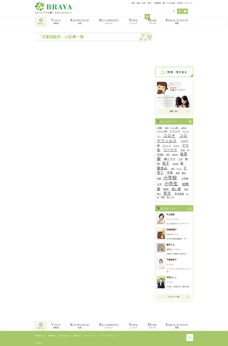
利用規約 (52, 336)
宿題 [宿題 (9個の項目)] (159, 178)
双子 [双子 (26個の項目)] (165, 163)
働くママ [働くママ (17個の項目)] (169, 159)
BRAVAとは (40, 336)
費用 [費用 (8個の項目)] (163, 197)
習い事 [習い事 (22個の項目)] (176, 189)
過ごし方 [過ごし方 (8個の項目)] (170, 197)
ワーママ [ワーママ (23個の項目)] (170, 150)
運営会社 (77, 336)
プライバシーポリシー (108, 336)
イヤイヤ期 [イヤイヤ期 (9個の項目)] (162, 131)
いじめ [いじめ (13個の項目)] (174, 127)
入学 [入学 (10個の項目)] (180, 159)
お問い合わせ (64, 336)
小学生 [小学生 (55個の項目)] (171, 183)
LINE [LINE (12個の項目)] (159, 127)
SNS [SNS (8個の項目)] (166, 128)
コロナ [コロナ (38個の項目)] (169, 135)
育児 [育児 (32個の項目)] (167, 193)
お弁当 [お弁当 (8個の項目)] (184, 128)
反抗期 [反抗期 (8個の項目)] (175, 164)
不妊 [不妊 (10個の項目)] (182, 150)
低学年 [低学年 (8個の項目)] (175, 155)
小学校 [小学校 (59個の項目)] (170, 177)
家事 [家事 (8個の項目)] (178, 173)
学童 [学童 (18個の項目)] (170, 172)
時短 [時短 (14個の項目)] (166, 189)
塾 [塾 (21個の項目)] (182, 163)
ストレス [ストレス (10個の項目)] (166, 146)
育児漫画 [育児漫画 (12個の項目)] (179, 193)
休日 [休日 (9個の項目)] (168, 154)
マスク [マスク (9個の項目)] (176, 146)
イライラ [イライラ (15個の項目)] (174, 131)
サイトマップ (89, 336)
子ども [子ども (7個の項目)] (179, 169)
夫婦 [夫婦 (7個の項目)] (172, 169)
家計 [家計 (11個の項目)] (184, 173)
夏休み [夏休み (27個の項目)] (162, 168)
